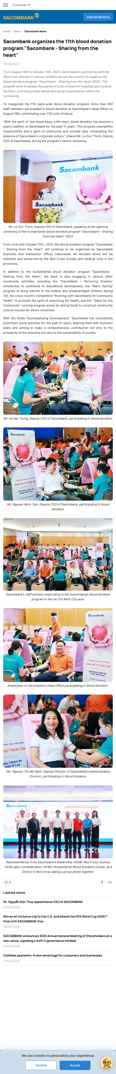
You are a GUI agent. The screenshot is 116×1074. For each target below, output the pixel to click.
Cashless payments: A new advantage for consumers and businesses (52, 955)
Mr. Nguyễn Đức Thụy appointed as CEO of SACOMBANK (43, 902)
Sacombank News (35, 31)
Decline (41, 1065)
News (17, 31)
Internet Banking (98, 17)
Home (6, 31)
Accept (75, 1065)
